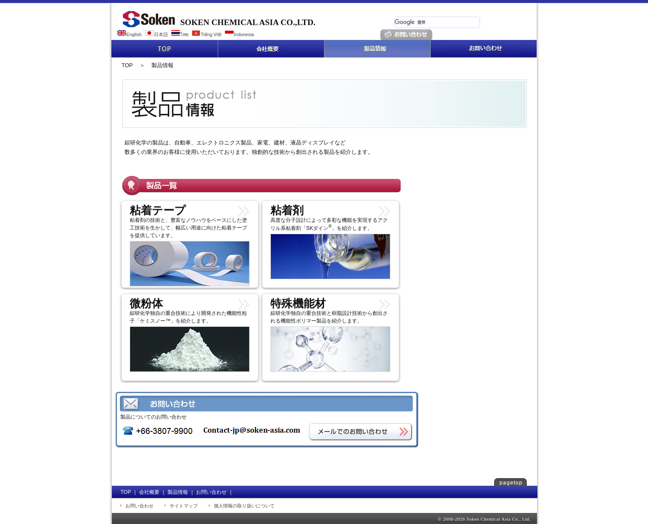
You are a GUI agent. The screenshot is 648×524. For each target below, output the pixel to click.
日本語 (161, 34)
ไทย (184, 34)
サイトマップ (184, 505)
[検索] (437, 22)
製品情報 (377, 49)
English (134, 34)
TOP (164, 49)
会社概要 (271, 49)
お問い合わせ (483, 49)
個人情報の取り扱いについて (244, 505)
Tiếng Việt (211, 34)
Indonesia (244, 34)
